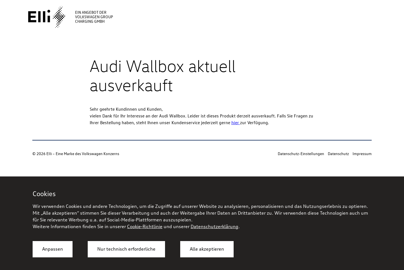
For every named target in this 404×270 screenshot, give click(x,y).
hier (235, 122)
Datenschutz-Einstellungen (301, 153)
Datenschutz (338, 153)
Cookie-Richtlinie (144, 226)
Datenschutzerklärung (214, 226)
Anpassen (52, 249)
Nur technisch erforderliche (126, 249)
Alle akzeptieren (207, 249)
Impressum (362, 153)
